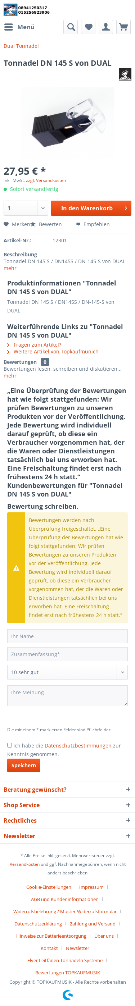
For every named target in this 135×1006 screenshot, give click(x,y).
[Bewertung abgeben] (67, 672)
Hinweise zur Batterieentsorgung (51, 936)
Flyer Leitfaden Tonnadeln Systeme (65, 960)
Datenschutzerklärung (38, 923)
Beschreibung (20, 254)
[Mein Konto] (106, 27)
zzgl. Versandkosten (46, 180)
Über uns (104, 936)
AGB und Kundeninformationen (65, 899)
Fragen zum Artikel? (34, 344)
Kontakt (49, 948)
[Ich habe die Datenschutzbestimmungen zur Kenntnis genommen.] (9, 745)
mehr (10, 268)
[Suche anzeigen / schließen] (70, 27)
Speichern (24, 765)
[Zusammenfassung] (67, 654)
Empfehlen (93, 224)
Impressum (91, 887)
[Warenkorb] (123, 27)
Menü (19, 26)
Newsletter (77, 948)
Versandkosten (25, 864)
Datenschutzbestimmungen (78, 745)
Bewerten (46, 224)
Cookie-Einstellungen (48, 887)
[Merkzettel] (88, 27)
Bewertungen (20, 361)
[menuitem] (19, 27)
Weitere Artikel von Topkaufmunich (53, 351)
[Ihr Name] (67, 636)
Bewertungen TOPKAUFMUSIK (67, 972)
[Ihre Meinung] (67, 695)
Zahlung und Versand (93, 923)
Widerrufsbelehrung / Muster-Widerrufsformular (65, 911)
